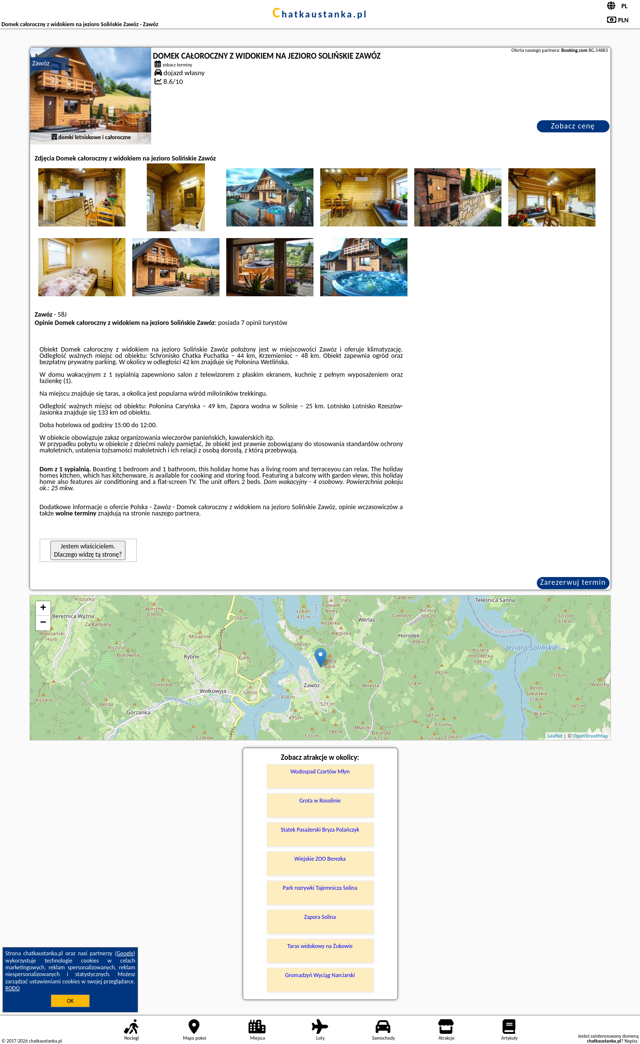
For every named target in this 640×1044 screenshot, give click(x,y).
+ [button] (43, 608)
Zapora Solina (320, 917)
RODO (12, 988)
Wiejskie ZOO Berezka (319, 858)
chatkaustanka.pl (320, 14)
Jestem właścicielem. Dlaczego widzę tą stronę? (88, 550)
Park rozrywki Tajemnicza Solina (320, 887)
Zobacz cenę (573, 125)
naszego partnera (175, 513)
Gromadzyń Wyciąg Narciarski (320, 975)
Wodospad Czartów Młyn (319, 771)
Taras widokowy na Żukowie (320, 946)
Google (125, 953)
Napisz (631, 1041)
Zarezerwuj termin (573, 582)
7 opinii (251, 323)
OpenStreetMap (590, 736)
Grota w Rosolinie (320, 800)
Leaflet (555, 736)
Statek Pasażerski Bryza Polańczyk (320, 829)
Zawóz (41, 63)
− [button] (43, 623)
